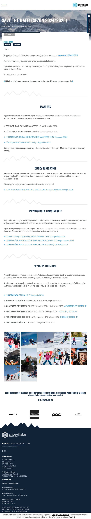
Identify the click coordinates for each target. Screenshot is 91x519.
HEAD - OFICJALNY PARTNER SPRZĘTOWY (15, 507)
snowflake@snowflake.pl (10, 474)
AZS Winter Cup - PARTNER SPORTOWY (14, 511)
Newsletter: (6, 443)
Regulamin (17, 446)
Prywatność (14, 446)
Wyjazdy (7, 44)
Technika (17, 44)
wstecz (9, 34)
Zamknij (72, 517)
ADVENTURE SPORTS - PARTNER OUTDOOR (16, 509)
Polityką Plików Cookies (60, 515)
